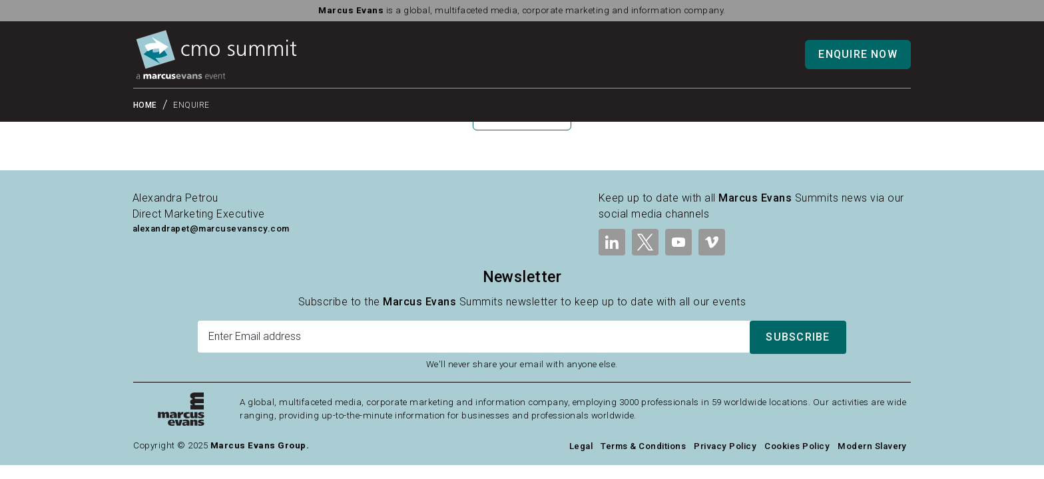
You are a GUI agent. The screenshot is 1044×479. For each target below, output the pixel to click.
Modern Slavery (872, 446)
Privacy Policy (725, 446)
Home (145, 105)
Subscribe (798, 337)
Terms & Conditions (643, 446)
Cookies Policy (797, 446)
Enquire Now (858, 54)
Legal (581, 446)
